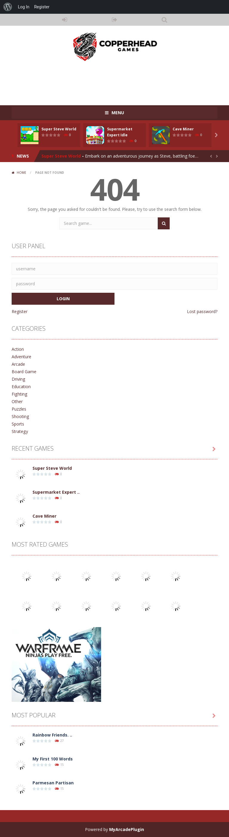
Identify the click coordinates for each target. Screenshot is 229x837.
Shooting (20, 416)
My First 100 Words (53, 759)
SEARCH (164, 20)
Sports (18, 424)
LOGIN (64, 20)
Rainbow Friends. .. (52, 735)
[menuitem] (8, 7)
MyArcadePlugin (126, 829)
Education (21, 386)
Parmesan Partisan (53, 783)
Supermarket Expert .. (56, 492)
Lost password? (202, 311)
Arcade (18, 364)
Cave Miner (183, 129)
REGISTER (114, 20)
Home (21, 172)
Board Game (24, 371)
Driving (18, 379)
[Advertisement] (120, 81)
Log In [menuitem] (23, 6)
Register (19, 311)
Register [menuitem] (41, 6)
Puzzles (19, 409)
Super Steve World (58, 129)
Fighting (19, 394)
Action (18, 349)
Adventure (21, 356)
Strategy (20, 431)
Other (17, 401)
